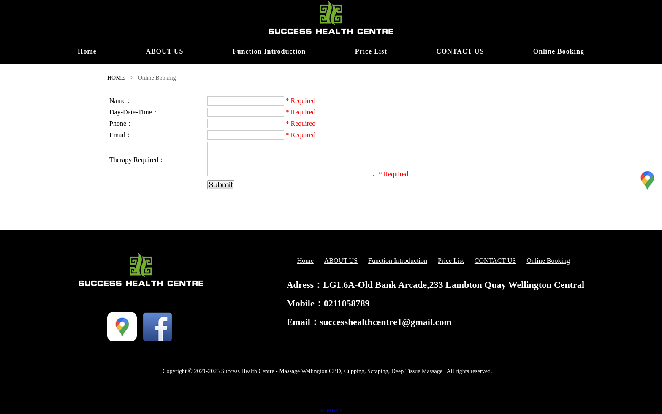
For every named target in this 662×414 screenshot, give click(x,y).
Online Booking (558, 51)
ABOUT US (164, 51)
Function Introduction (269, 51)
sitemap (331, 410)
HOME (116, 78)
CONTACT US (460, 51)
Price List (371, 51)
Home (87, 51)
